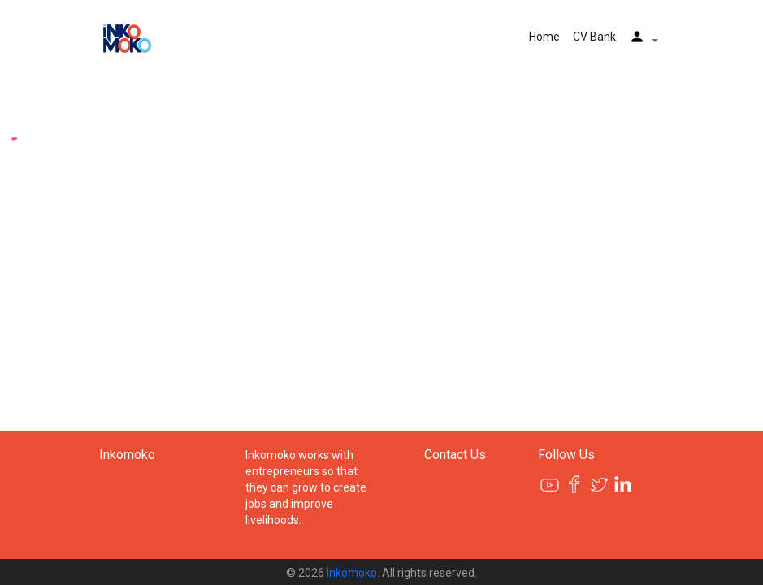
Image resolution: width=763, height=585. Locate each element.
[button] (643, 38)
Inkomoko (127, 454)
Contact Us (455, 454)
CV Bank (594, 36)
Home (544, 36)
